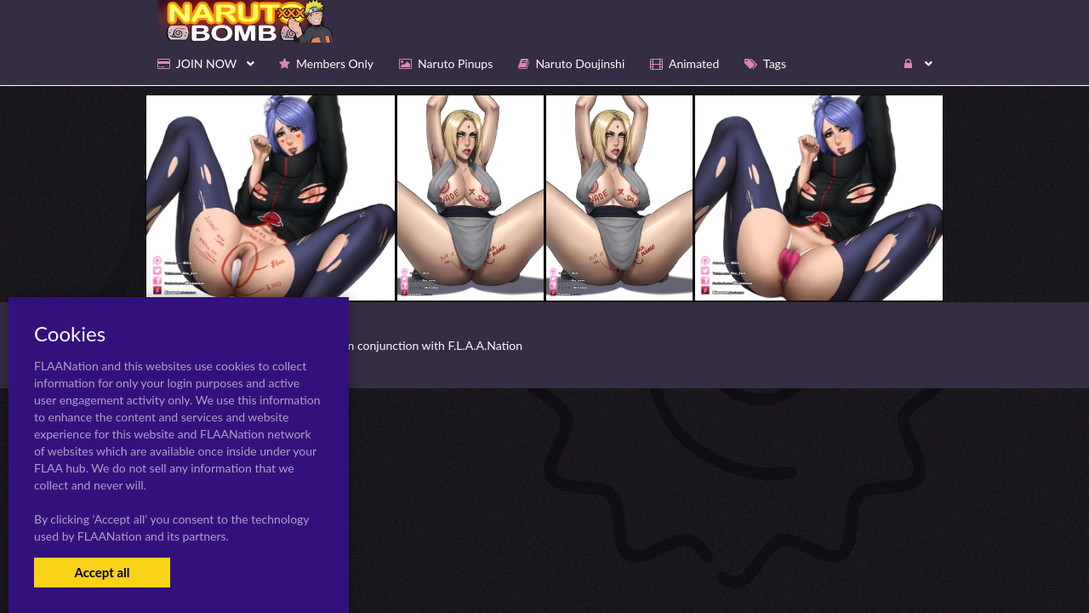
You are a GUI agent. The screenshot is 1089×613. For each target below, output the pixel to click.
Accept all (101, 572)
